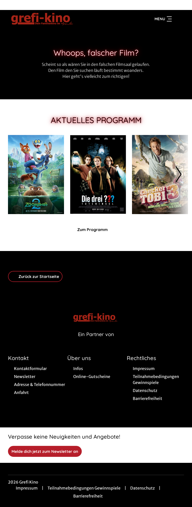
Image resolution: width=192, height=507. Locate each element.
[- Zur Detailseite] (98, 174)
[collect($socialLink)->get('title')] (9, 5)
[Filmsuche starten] (179, 19)
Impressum (27, 488)
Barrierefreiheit (88, 496)
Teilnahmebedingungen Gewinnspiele (84, 488)
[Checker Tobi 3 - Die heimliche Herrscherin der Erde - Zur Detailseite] (160, 174)
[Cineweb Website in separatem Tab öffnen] (96, 340)
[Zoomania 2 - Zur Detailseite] (36, 174)
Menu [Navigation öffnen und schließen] (163, 18)
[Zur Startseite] (43, 19)
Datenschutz (142, 488)
